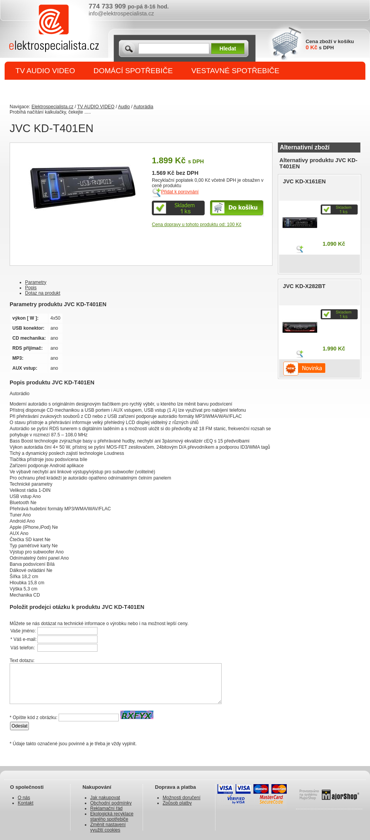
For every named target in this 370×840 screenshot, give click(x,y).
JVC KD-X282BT (304, 286)
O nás (24, 797)
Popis (31, 287)
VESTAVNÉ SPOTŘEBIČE (235, 71)
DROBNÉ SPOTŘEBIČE (56, 89)
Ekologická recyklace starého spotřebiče (111, 816)
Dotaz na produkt (42, 293)
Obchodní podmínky (110, 803)
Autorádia (143, 106)
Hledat (228, 48)
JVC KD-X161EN (304, 181)
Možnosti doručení (181, 797)
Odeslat (19, 726)
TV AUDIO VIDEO (45, 71)
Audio (124, 106)
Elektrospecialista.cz (53, 106)
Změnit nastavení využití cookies (108, 827)
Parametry (35, 282)
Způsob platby (177, 803)
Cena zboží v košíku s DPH (330, 44)
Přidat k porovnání (179, 191)
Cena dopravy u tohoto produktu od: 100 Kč (196, 224)
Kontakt (26, 803)
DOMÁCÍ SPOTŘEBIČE (133, 71)
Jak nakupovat (105, 797)
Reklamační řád (106, 808)
